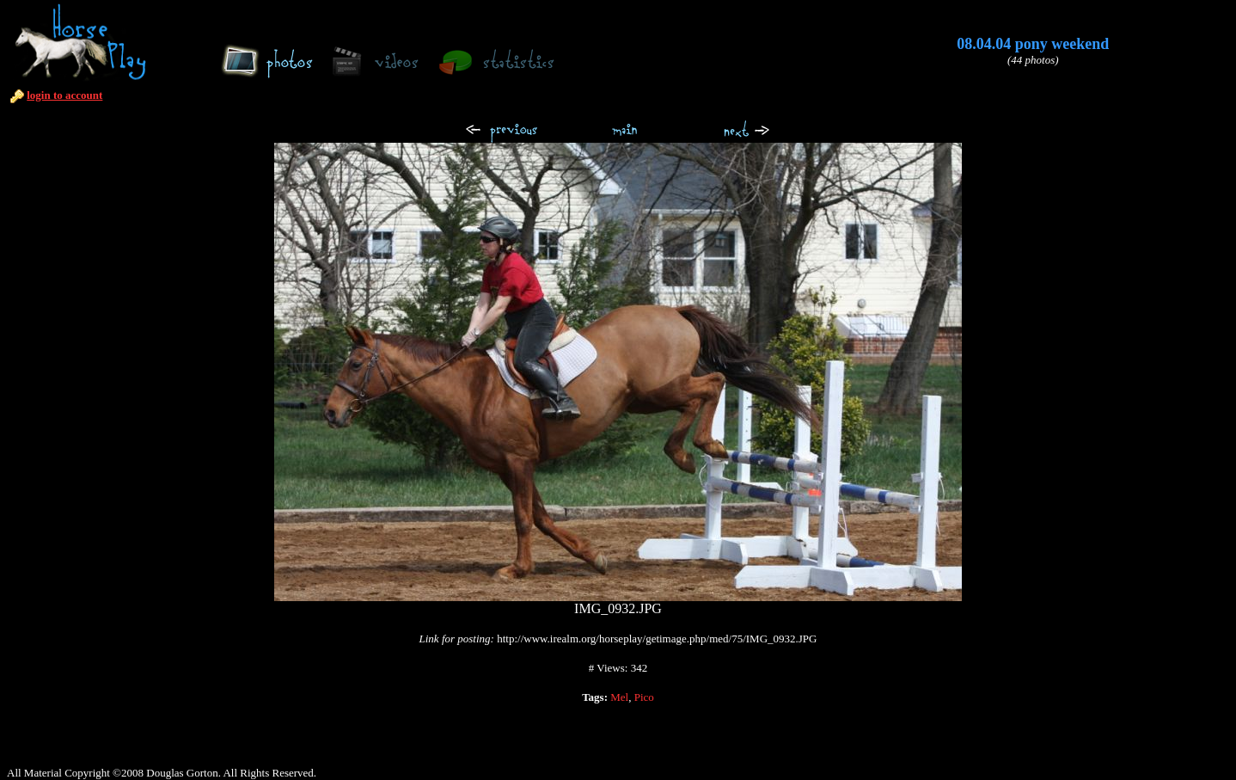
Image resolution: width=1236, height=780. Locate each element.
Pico (644, 697)
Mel (619, 697)
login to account (64, 95)
